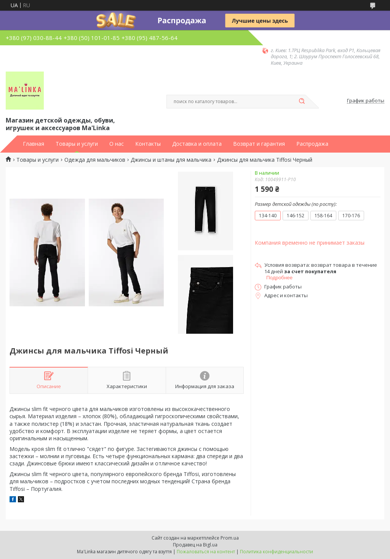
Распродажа (312, 144)
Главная (33, 144)
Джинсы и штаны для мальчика (171, 159)
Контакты (148, 144)
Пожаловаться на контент (206, 551)
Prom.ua (230, 538)
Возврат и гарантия (259, 144)
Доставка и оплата (197, 144)
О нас (116, 144)
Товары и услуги (77, 144)
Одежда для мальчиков (94, 159)
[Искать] (301, 101)
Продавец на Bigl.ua (195, 544)
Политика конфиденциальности (276, 551)
